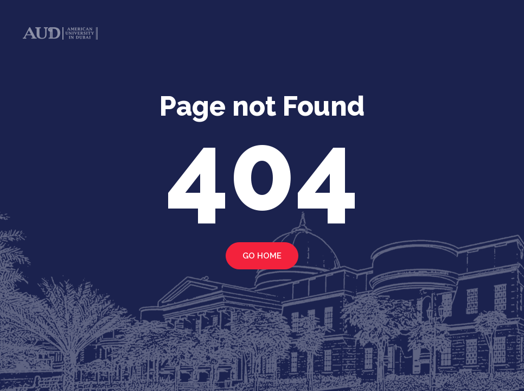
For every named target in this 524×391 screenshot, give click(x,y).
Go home (262, 256)
